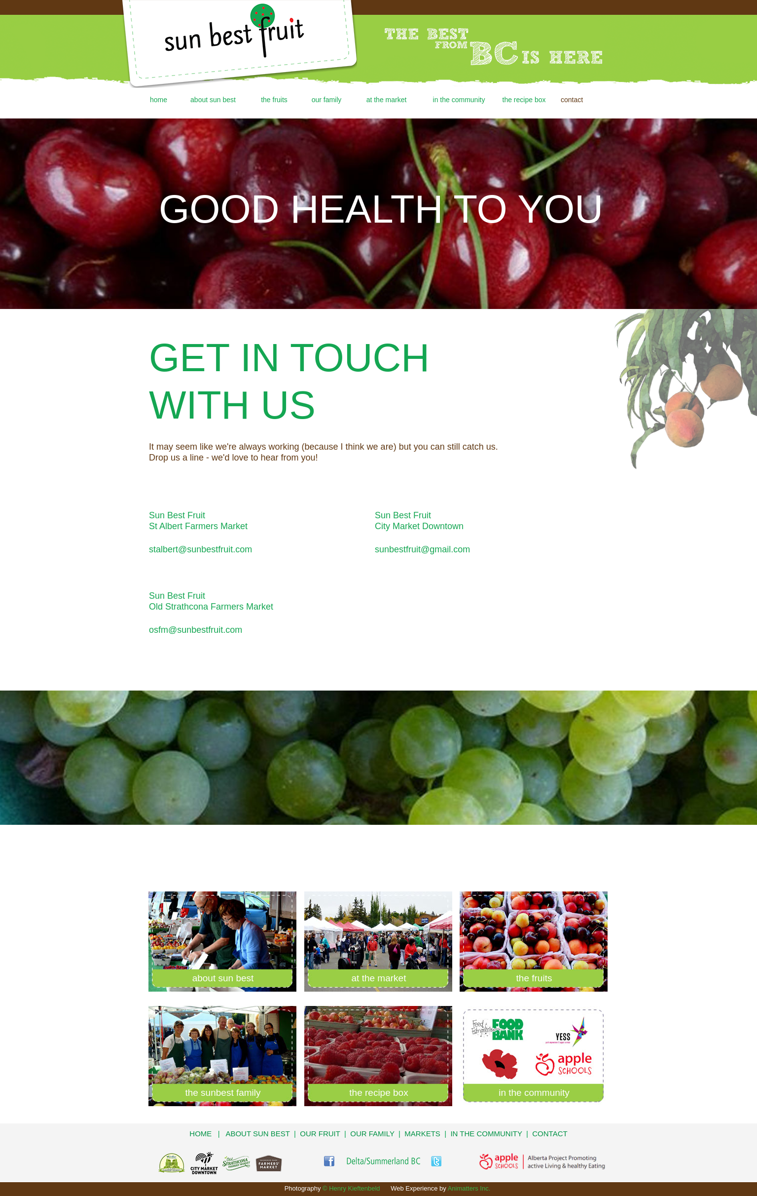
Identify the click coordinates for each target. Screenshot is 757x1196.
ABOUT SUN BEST (257, 1133)
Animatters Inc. (469, 1188)
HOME (200, 1133)
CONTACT (549, 1133)
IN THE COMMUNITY (486, 1133)
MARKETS (422, 1133)
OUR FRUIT (320, 1133)
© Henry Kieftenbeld (351, 1188)
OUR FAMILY (372, 1133)
